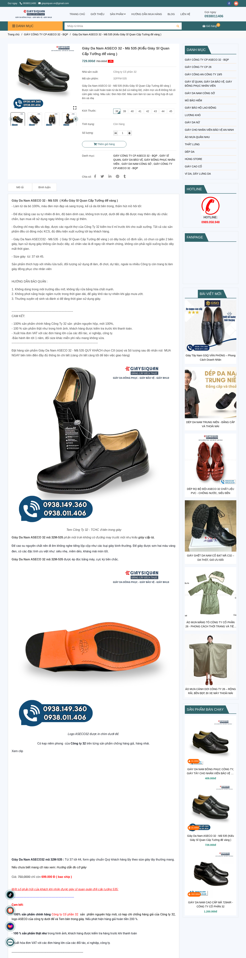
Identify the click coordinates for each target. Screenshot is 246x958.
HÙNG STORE (193, 159)
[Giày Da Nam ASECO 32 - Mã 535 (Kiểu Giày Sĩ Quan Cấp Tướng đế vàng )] (34, 14)
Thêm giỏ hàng (104, 144)
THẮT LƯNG (192, 144)
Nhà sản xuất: (90, 71)
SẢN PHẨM (118, 14)
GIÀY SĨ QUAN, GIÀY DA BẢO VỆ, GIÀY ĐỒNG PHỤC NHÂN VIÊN (144, 160)
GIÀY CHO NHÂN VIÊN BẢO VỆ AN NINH (209, 129)
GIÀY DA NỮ (192, 122)
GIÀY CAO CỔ (193, 166)
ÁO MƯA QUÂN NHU (197, 137)
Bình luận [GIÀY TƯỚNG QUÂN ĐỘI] (44, 187)
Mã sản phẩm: (90, 78)
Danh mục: (89, 155)
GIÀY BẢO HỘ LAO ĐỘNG (200, 107)
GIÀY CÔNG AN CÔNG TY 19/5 (203, 74)
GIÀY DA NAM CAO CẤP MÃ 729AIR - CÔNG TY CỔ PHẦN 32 (210, 904)
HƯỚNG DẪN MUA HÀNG (146, 14)
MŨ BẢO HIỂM (193, 100)
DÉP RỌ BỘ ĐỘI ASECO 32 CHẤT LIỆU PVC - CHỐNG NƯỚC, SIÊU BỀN (210, 491)
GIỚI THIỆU (97, 14)
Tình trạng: (88, 124)
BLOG (171, 14)
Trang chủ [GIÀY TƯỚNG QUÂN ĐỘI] (14, 34)
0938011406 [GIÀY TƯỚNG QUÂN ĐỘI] (28, 3)
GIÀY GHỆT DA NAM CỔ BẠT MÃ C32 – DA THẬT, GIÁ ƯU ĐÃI (210, 557)
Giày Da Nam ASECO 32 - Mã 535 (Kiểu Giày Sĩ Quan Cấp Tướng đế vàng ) (210, 837)
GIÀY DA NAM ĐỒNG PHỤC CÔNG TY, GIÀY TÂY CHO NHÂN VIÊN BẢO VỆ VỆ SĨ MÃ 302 (210, 771)
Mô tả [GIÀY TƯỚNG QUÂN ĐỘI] (20, 187)
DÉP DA (189, 151)
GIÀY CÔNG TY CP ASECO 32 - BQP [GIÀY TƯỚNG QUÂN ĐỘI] (46, 34)
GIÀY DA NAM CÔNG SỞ (137, 163)
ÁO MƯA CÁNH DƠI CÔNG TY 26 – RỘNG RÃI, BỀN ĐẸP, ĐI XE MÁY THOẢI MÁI (210, 691)
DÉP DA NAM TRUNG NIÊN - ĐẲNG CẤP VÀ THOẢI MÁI (210, 424)
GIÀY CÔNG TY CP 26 (198, 66)
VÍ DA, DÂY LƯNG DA (198, 173)
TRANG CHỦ (77, 14)
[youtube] (237, 3)
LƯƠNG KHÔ (193, 115)
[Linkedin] (110, 176)
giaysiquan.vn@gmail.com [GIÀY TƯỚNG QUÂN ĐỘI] (53, 3)
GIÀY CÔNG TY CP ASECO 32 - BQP (135, 155)
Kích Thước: (89, 110)
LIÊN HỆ (185, 14)
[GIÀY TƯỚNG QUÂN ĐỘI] (211, 26)
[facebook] (230, 3)
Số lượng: (88, 132)
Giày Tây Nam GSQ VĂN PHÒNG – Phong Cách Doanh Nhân (210, 357)
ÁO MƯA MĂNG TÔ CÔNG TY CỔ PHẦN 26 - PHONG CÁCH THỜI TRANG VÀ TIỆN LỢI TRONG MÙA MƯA (211, 625)
